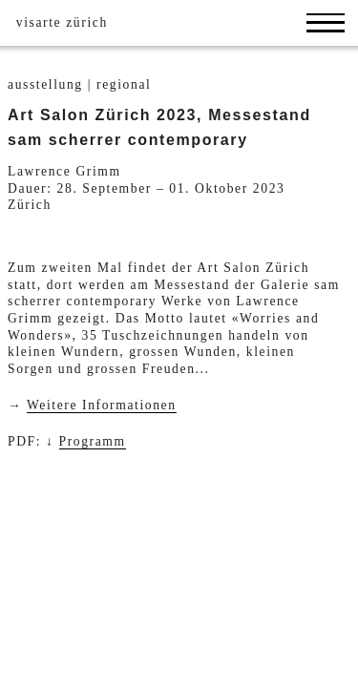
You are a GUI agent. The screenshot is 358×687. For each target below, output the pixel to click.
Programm (92, 441)
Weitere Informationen (102, 405)
